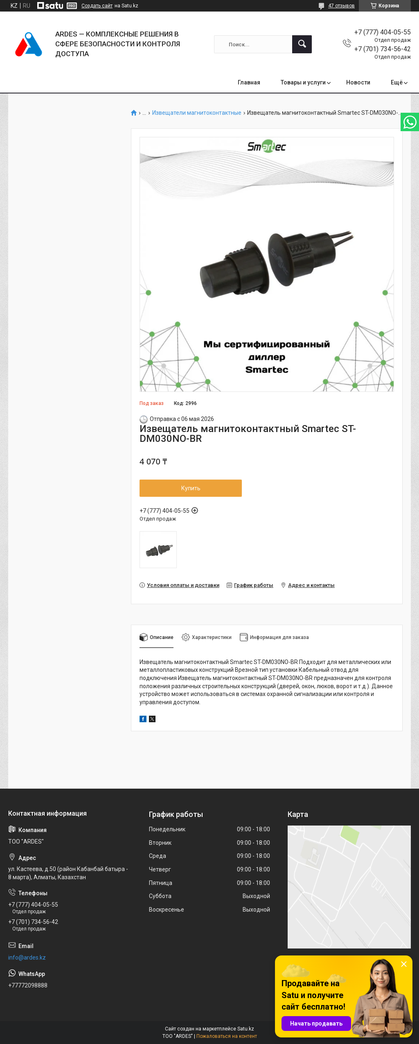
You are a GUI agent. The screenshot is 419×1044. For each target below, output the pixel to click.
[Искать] (302, 44)
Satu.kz (245, 1029)
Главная (249, 82)
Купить (190, 488)
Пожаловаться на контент (226, 1036)
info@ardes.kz (27, 957)
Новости (358, 82)
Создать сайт (97, 6)
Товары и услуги (303, 82)
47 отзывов (341, 6)
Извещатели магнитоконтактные (196, 113)
